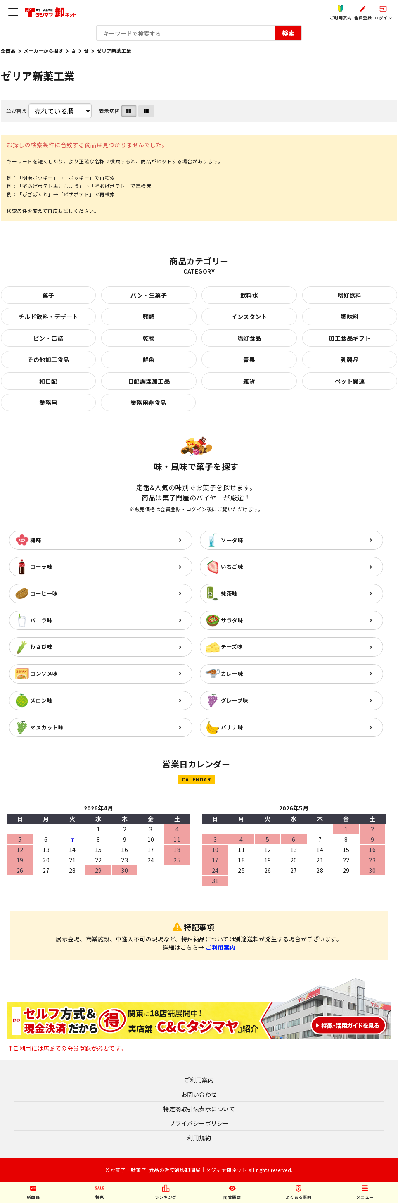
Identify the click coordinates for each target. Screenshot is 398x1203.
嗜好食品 (249, 338)
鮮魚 (149, 359)
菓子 (48, 295)
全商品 (8, 50)
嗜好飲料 (350, 295)
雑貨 (249, 381)
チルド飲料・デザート (48, 316)
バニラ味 (41, 620)
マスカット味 (47, 727)
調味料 (350, 316)
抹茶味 (229, 593)
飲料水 (249, 295)
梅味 (35, 540)
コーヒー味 (44, 593)
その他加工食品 (48, 359)
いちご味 (232, 566)
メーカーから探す (43, 50)
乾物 (149, 338)
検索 (288, 33)
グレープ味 (235, 700)
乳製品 (350, 359)
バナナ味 (232, 727)
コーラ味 (41, 566)
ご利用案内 (221, 947)
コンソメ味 (44, 673)
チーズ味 (232, 646)
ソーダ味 (232, 540)
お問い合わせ (199, 1094)
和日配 (48, 381)
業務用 (48, 402)
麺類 (149, 316)
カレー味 (232, 673)
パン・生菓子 (148, 295)
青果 (249, 359)
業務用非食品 (148, 402)
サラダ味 (232, 620)
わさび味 (41, 646)
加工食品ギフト (350, 338)
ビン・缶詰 (48, 338)
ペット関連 (350, 381)
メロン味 (41, 700)
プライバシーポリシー (199, 1123)
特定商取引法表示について (199, 1109)
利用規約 (199, 1138)
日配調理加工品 (149, 381)
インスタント (249, 316)
